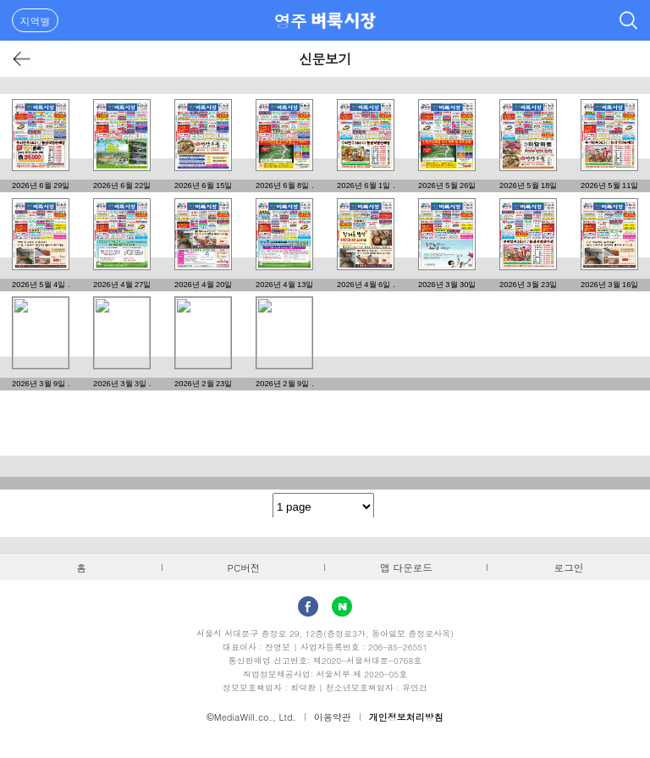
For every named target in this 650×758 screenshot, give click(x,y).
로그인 (569, 567)
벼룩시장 (343, 20)
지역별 (35, 21)
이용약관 (332, 717)
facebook (308, 606)
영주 (290, 20)
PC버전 (244, 567)
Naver (342, 606)
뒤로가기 (22, 59)
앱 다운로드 (406, 567)
